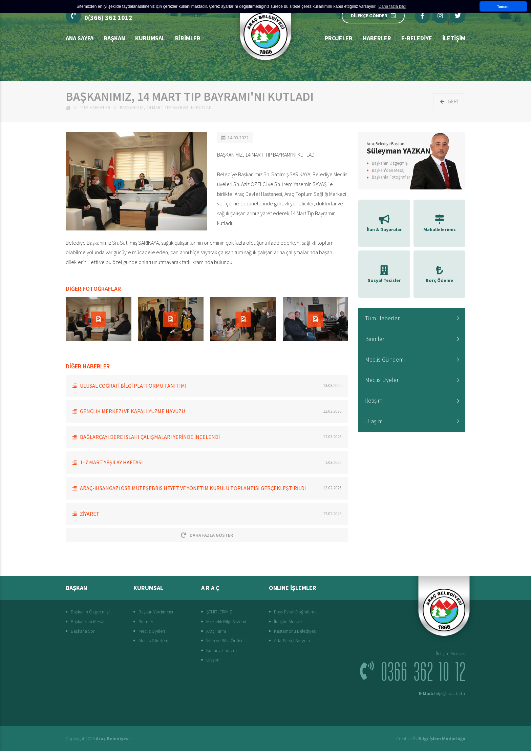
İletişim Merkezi (288, 621)
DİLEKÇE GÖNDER (373, 16)
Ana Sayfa (79, 38)
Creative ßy (430, 738)
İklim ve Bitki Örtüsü (224, 640)
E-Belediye (416, 38)
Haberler (377, 38)
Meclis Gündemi (385, 359)
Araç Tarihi (216, 631)
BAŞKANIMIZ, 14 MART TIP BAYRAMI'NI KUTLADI (166, 107)
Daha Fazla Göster (207, 535)
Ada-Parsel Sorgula (292, 640)
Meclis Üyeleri (382, 380)
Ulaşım (374, 421)
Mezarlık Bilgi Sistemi (226, 621)
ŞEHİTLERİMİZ (219, 612)
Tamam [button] (503, 6)
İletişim (373, 400)
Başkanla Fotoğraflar (391, 177)
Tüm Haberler (95, 107)
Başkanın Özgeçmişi (390, 163)
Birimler (187, 38)
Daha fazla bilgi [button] (392, 6)
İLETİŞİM (453, 38)
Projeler (339, 38)
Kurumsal (150, 38)
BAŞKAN (114, 38)
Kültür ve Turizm (221, 650)
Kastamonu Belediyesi (295, 631)
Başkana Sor (82, 631)
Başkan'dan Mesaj (388, 170)
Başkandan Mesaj (87, 621)
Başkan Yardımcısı (156, 612)
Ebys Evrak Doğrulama (295, 612)
